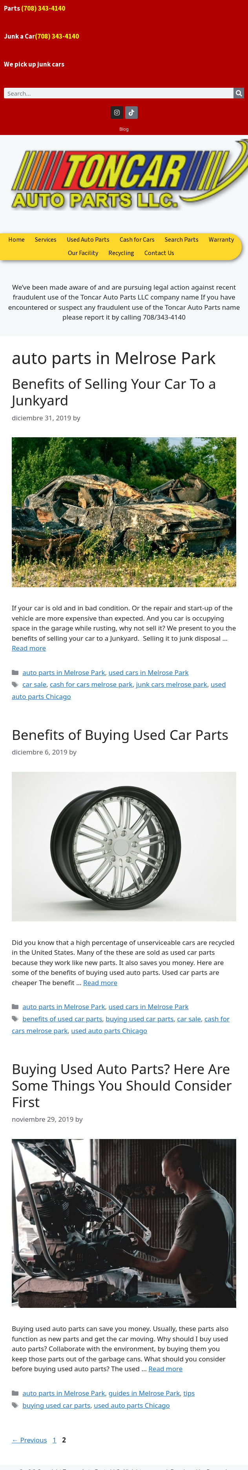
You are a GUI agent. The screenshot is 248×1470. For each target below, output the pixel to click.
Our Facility (83, 253)
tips (189, 1393)
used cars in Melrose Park (149, 672)
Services (46, 240)
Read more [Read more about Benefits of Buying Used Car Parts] (100, 982)
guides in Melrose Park (144, 1393)
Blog (123, 129)
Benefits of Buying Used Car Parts (120, 734)
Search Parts (182, 240)
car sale (34, 684)
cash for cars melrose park (91, 684)
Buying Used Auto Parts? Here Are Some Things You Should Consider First (122, 1085)
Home (16, 240)
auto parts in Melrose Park (63, 672)
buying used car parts (139, 1018)
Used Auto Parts (88, 240)
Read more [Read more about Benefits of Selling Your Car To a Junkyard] (29, 648)
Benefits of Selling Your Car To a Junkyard (114, 391)
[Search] (238, 93)
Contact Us (159, 253)
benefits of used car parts (62, 1018)
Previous (29, 1439)
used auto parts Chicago (109, 1030)
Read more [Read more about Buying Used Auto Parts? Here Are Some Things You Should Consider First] (165, 1368)
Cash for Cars (137, 240)
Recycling (121, 253)
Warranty (221, 240)
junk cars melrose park (171, 684)
